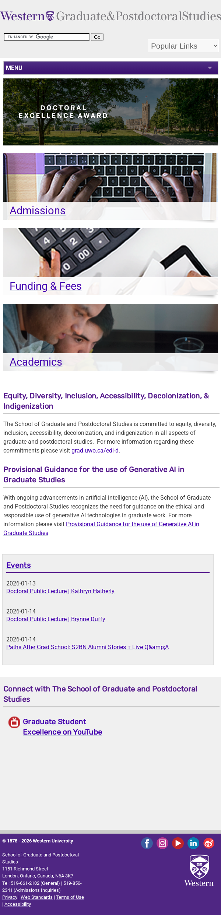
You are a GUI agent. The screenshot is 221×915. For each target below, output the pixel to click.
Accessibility (17, 904)
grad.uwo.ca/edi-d (95, 450)
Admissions (38, 210)
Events (18, 565)
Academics (36, 362)
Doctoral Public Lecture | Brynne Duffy (55, 619)
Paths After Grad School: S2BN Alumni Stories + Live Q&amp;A (87, 647)
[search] (47, 37)
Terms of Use (70, 897)
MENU (14, 67)
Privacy (9, 897)
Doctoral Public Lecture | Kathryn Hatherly (60, 591)
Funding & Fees (46, 286)
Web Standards (37, 897)
